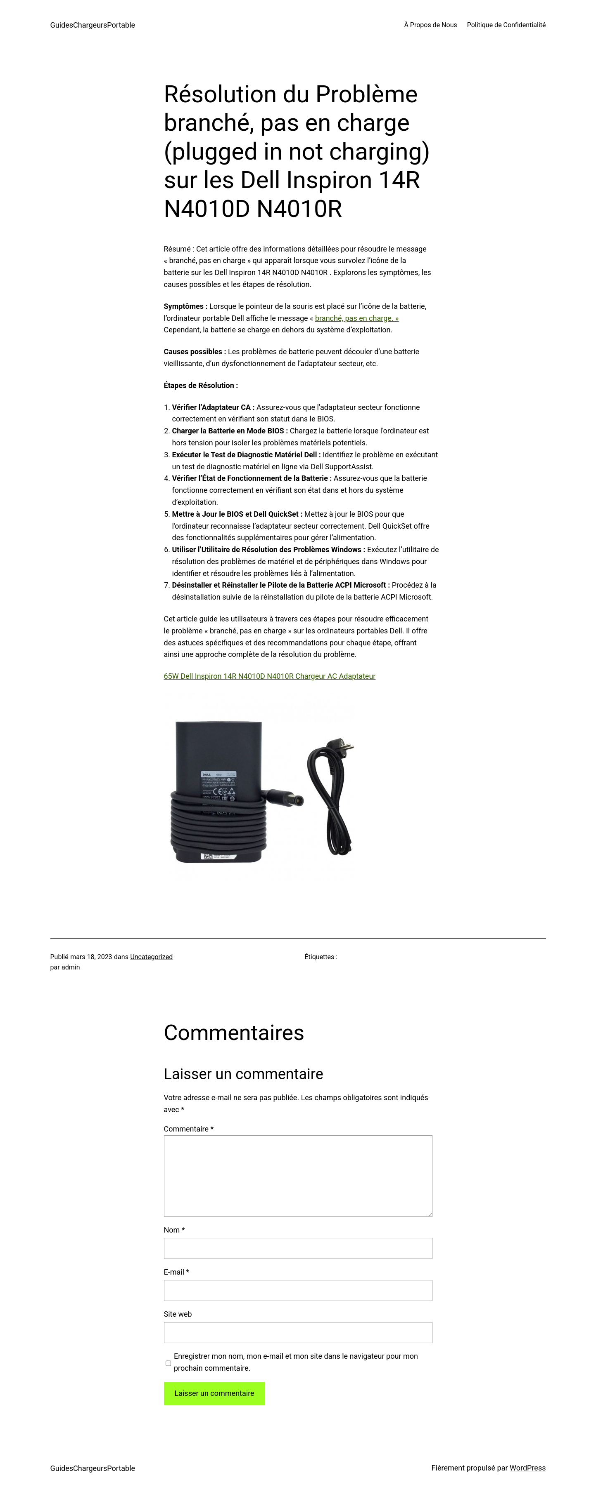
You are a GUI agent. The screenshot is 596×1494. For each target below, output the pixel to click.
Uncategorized (151, 957)
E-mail (177, 1272)
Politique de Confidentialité (506, 25)
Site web (178, 1314)
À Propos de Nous (430, 25)
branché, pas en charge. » (357, 318)
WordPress (528, 1467)
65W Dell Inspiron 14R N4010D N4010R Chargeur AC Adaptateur (270, 676)
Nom (174, 1230)
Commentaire (189, 1129)
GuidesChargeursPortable (92, 25)
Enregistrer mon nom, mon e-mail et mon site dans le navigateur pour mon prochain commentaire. (296, 1362)
